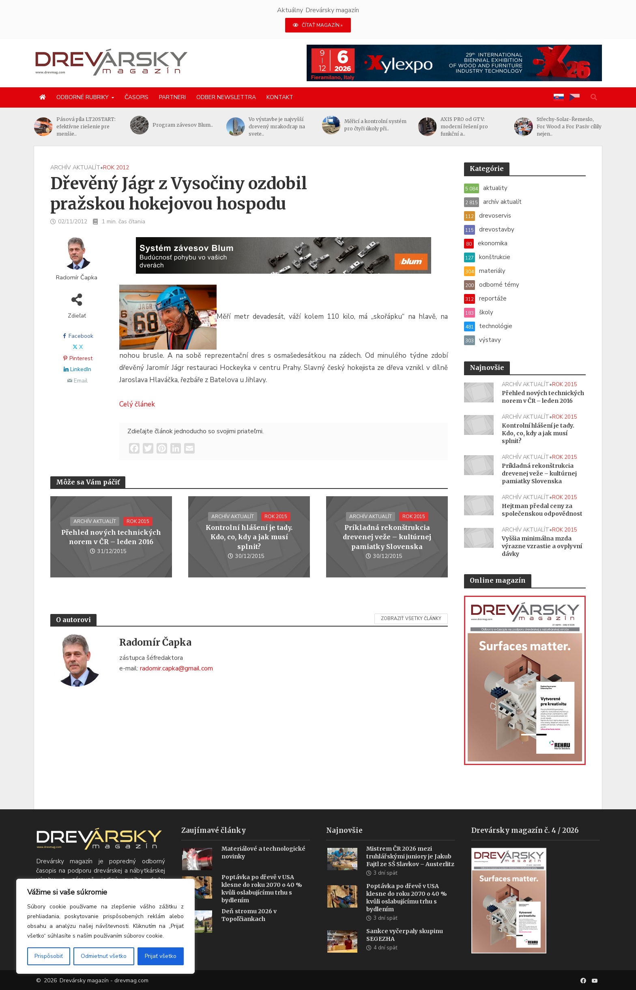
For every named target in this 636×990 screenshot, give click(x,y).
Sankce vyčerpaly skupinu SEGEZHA (404, 946)
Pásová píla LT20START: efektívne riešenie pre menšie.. (182, 126)
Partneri (172, 97)
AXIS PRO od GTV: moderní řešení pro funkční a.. (560, 126)
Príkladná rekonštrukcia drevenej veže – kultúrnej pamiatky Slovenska (387, 536)
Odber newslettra (226, 97)
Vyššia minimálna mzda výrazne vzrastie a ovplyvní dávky (542, 546)
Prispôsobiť (48, 956)
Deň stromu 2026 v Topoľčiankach (249, 926)
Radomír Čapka (76, 277)
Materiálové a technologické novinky (263, 864)
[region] (105, 926)
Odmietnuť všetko (104, 956)
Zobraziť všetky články (411, 619)
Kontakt (279, 97)
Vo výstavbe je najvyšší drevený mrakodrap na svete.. (372, 126)
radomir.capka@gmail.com (176, 668)
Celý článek (137, 404)
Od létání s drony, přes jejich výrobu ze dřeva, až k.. (86, 126)
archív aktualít (75, 167)
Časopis (136, 97)
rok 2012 (116, 167)
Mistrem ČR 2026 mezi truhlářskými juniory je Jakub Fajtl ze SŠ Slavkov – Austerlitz (410, 868)
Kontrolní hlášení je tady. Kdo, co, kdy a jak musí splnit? (249, 536)
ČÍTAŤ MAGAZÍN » (318, 25)
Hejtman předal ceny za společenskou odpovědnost (542, 509)
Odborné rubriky (82, 97)
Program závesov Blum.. (279, 125)
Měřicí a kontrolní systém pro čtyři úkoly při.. (471, 125)
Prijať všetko (160, 956)
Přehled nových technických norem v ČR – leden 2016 (111, 537)
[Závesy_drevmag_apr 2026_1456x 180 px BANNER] (283, 260)
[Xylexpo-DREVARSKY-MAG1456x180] (454, 62)
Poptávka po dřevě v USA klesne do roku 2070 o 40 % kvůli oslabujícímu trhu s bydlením (261, 900)
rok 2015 (138, 521)
